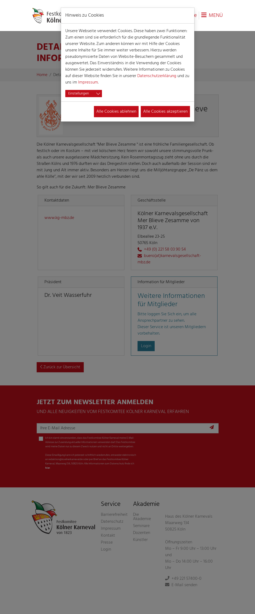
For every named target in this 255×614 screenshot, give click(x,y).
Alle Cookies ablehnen (116, 111)
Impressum (88, 82)
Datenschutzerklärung (156, 76)
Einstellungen (78, 93)
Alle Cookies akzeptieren (165, 111)
